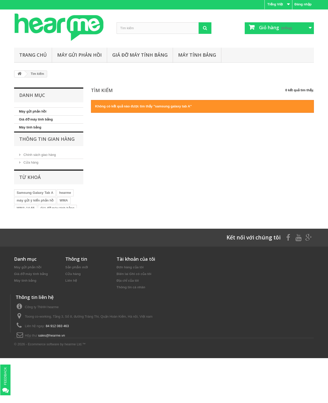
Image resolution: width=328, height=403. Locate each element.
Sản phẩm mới (76, 290)
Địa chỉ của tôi (128, 303)
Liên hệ (71, 303)
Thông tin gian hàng (47, 147)
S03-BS (48, 226)
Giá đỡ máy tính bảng (140, 55)
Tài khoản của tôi (136, 281)
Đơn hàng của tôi (130, 290)
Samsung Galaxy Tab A (35, 203)
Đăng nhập (303, 4)
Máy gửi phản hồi (79, 55)
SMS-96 (65, 226)
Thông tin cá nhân (131, 310)
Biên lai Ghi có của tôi (134, 296)
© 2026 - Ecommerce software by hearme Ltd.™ (50, 389)
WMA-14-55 (26, 218)
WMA (63, 211)
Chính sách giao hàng (39, 161)
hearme (65, 203)
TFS (20, 226)
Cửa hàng (30, 168)
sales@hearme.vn (51, 369)
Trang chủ (33, 55)
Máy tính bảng (197, 55)
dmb (32, 226)
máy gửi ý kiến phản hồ (35, 211)
